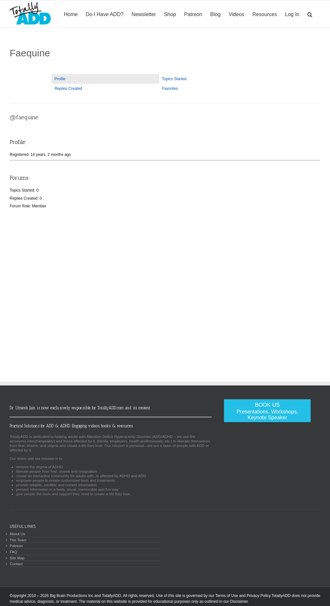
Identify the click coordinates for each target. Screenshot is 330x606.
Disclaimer (239, 601)
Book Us (267, 411)
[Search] (309, 13)
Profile (59, 79)
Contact (16, 564)
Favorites (170, 88)
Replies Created (68, 88)
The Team (18, 540)
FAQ (13, 552)
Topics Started (174, 79)
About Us (17, 534)
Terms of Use (226, 595)
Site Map (17, 558)
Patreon (16, 546)
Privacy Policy (258, 595)
